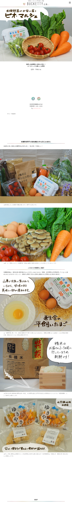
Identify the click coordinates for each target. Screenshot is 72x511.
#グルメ (9, 113)
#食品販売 (13, 113)
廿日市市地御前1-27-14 (36, 104)
